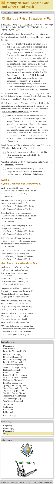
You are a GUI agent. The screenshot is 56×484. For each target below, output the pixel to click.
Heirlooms (9, 165)
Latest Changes (9, 415)
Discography (8, 346)
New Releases (9, 348)
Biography (7, 425)
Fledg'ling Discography (13, 357)
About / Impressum (8, 482)
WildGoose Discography (13, 401)
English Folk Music (8, 342)
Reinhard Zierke (46, 482)
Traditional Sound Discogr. (14, 396)
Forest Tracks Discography (14, 359)
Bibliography (8, 412)
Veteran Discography (12, 398)
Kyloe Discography (11, 372)
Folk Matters (17, 148)
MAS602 (28, 24)
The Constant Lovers (17, 155)
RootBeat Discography (13, 383)
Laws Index (8, 409)
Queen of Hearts (43, 37)
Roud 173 (7, 24)
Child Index (8, 407)
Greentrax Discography (13, 364)
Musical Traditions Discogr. (15, 378)
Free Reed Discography (13, 362)
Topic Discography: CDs (13, 390)
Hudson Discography (12, 370)
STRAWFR (35, 27)
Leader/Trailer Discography (15, 375)
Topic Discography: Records (15, 388)
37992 (4, 30)
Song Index (8, 404)
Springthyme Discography (14, 385)
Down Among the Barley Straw (15, 112)
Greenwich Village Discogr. (15, 367)
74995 (11, 30)
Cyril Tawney (7, 12)
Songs (16, 12)
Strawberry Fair (27, 34)
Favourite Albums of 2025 (14, 351)
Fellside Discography (12, 354)
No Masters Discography (14, 380)
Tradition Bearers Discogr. (14, 393)
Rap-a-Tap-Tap (29, 99)
